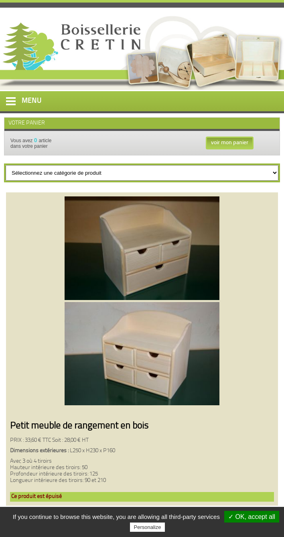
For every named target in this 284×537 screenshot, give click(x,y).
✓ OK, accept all (251, 516)
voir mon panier (229, 143)
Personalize (147, 527)
